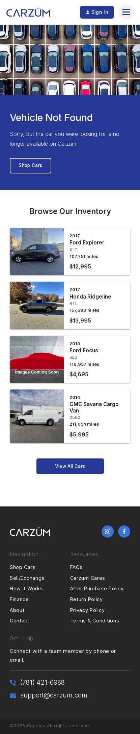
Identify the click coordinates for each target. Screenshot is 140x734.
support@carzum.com (53, 695)
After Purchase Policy (97, 588)
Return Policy (86, 599)
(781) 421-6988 (42, 682)
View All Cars (70, 466)
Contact (19, 620)
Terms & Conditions (94, 620)
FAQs (76, 567)
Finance (19, 599)
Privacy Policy (87, 610)
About (17, 610)
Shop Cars (30, 165)
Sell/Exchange (27, 578)
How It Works (26, 588)
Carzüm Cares (88, 578)
